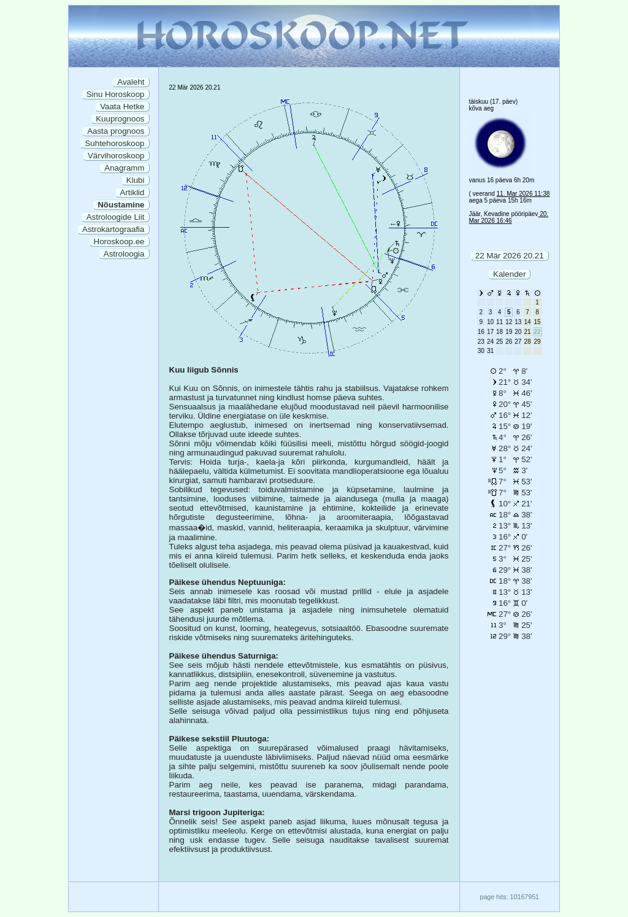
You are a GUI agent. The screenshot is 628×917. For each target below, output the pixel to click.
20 (518, 331)
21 (527, 331)
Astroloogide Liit (115, 217)
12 (508, 322)
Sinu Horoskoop (115, 94)
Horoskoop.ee (119, 241)
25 (499, 341)
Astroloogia (124, 253)
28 (527, 341)
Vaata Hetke (122, 106)
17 (490, 331)
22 (537, 331)
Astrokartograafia (113, 229)
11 (499, 322)
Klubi (135, 180)
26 (508, 341)
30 (481, 350)
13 (518, 322)
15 (537, 322)
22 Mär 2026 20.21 (509, 255)
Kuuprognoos (120, 118)
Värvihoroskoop (116, 155)
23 (481, 341)
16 (481, 331)
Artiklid (132, 192)
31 (490, 350)
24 (490, 341)
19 (508, 331)
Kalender (509, 274)
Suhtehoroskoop (114, 143)
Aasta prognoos (115, 131)
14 (527, 322)
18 (499, 331)
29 (537, 341)
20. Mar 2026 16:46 (509, 217)
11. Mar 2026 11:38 (523, 193)
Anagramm (124, 167)
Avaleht (130, 82)
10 (490, 322)
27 (518, 341)
